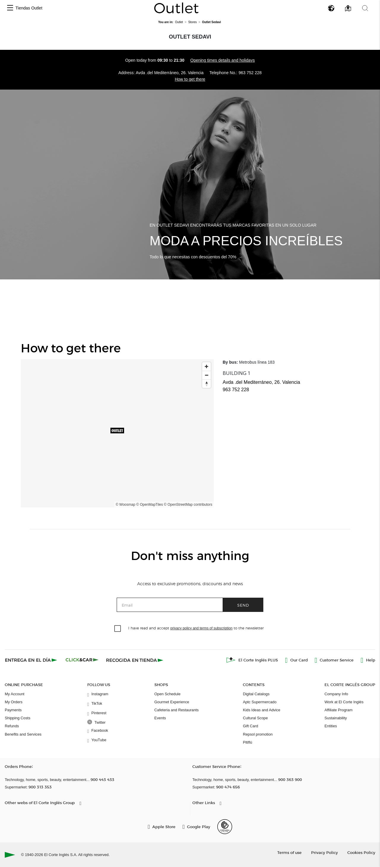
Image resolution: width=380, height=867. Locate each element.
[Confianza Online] (224, 826)
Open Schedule (167, 694)
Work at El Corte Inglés (343, 702)
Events (160, 718)
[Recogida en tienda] (135, 660)
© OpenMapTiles (149, 504)
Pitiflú (247, 742)
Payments (13, 710)
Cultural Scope (255, 718)
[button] (10, 8)
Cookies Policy (361, 852)
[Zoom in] (206, 366)
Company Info (336, 694)
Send (243, 605)
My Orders (14, 702)
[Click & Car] (82, 660)
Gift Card (250, 726)
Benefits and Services (23, 734)
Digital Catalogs (256, 694)
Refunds (12, 726)
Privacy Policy (324, 852)
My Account (14, 694)
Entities (330, 726)
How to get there (190, 79)
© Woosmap (125, 504)
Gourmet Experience (171, 702)
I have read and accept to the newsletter (196, 627)
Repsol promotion (258, 734)
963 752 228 (250, 72)
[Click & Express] (31, 660)
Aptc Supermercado (259, 702)
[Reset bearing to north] (206, 383)
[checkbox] (117, 628)
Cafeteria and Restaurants (176, 710)
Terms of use (289, 852)
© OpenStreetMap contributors (188, 504)
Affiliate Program (338, 710)
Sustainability (335, 718)
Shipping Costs (17, 718)
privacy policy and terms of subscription (201, 628)
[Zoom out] (206, 375)
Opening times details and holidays (222, 60)
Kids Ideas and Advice (261, 710)
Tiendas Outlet (28, 8)
